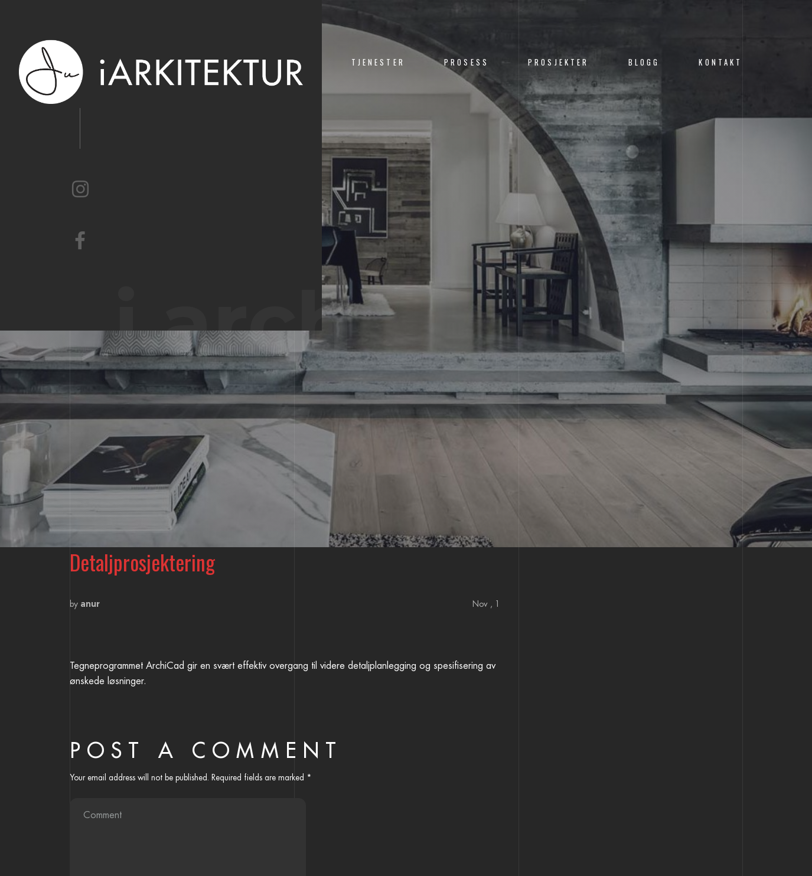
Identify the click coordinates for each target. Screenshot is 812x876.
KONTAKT (720, 62)
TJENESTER (378, 62)
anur (90, 604)
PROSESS (466, 62)
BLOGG (644, 62)
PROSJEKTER (558, 62)
